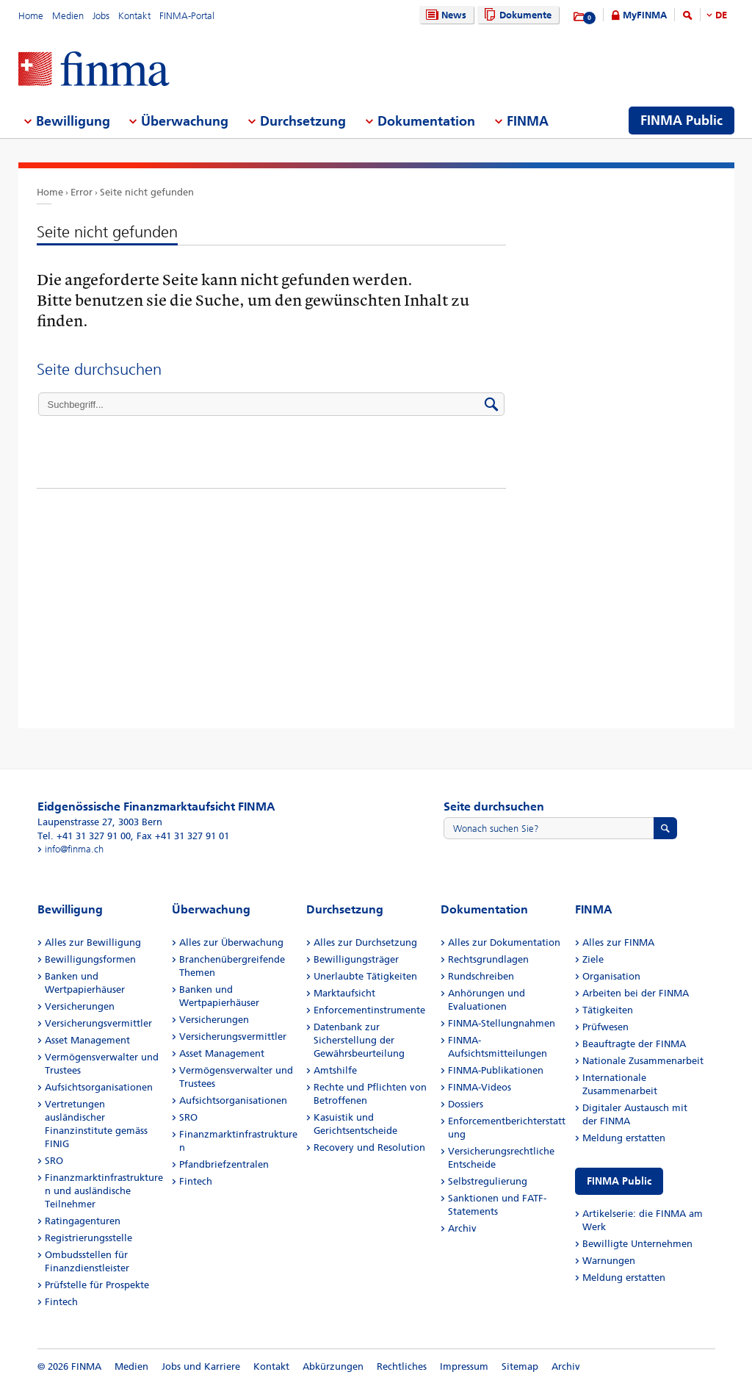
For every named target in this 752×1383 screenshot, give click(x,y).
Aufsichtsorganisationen (99, 1087)
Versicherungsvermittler (98, 1023)
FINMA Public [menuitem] (681, 120)
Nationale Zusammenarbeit (643, 1060)
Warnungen (608, 1260)
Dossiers (465, 1104)
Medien (68, 15)
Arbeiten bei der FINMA (635, 993)
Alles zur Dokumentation (504, 942)
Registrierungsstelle (88, 1237)
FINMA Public (619, 1181)
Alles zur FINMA (618, 942)
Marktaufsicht (344, 993)
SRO (54, 1160)
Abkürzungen (333, 1366)
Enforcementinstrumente (369, 1010)
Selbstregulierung (487, 1181)
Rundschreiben (481, 976)
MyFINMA (645, 15)
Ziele (593, 959)
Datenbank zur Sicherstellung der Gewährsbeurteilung (359, 1040)
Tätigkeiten (607, 1010)
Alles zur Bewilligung (93, 942)
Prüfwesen (605, 1026)
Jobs (101, 15)
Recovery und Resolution (369, 1147)
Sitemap (520, 1366)
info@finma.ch (74, 849)
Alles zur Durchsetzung (365, 942)
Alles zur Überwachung (231, 942)
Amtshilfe (335, 1070)
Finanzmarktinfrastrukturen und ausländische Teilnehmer (104, 1191)
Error (81, 192)
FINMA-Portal (186, 15)
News (444, 15)
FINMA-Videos (479, 1087)
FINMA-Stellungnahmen (501, 1023)
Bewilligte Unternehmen (637, 1243)
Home (30, 15)
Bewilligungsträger (356, 959)
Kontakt (134, 15)
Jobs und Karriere (201, 1366)
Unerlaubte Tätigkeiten (365, 976)
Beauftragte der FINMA (634, 1043)
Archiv (462, 1228)
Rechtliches (402, 1366)
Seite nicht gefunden (147, 192)
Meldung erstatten (623, 1137)
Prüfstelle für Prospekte (97, 1284)
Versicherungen (80, 1006)
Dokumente (516, 15)
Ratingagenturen (82, 1220)
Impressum (464, 1366)
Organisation (611, 976)
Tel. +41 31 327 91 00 (84, 835)
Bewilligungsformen (90, 959)
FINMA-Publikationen (495, 1070)
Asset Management (87, 1040)
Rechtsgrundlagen (488, 959)
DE (721, 15)
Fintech (61, 1301)
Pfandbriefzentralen (224, 1164)
